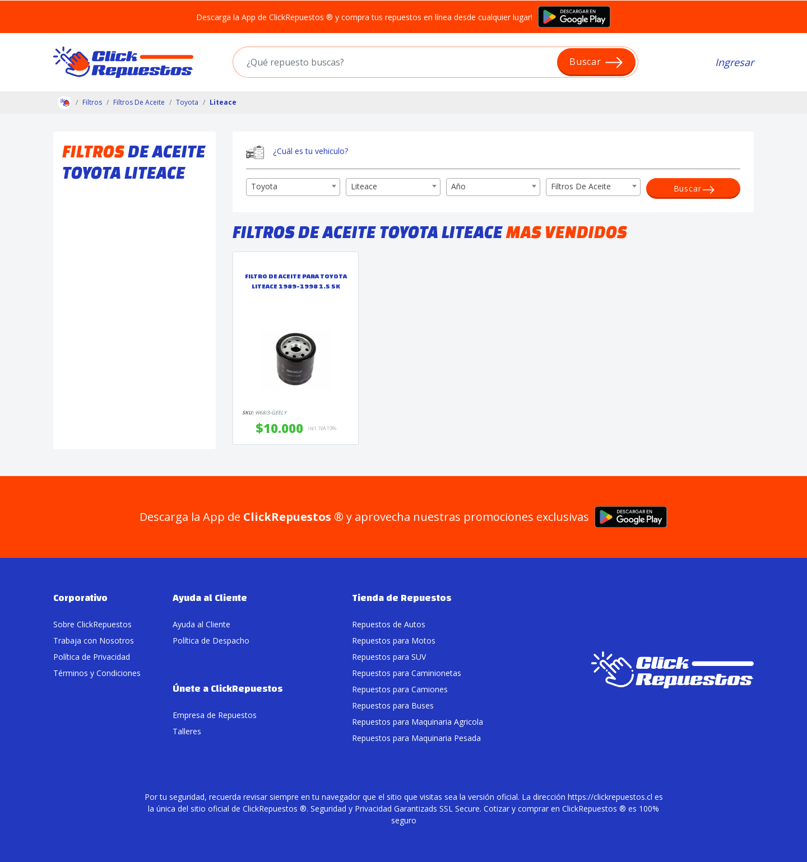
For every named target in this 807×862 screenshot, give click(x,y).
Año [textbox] (458, 186)
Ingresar (734, 62)
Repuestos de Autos (388, 624)
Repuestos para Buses (393, 705)
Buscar (596, 62)
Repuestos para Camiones (400, 689)
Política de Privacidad (91, 656)
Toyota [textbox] (264, 186)
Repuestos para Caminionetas (406, 673)
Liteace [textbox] (364, 186)
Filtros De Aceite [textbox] (581, 186)
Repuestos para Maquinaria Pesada (416, 738)
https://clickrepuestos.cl (610, 796)
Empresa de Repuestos (215, 715)
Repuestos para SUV (389, 656)
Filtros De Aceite (139, 102)
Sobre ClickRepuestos (92, 624)
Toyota (187, 102)
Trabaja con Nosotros (93, 640)
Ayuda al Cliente (201, 624)
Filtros (92, 102)
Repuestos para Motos (393, 640)
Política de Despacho (211, 640)
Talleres (187, 731)
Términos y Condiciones (97, 673)
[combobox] (293, 187)
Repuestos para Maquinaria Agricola (417, 721)
